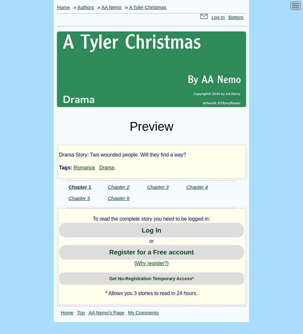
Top (81, 312)
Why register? (151, 263)
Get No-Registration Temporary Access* (151, 278)
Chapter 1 (80, 187)
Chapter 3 (158, 187)
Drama (106, 167)
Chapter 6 (118, 198)
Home (63, 7)
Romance (84, 167)
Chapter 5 (79, 198)
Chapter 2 (118, 187)
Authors (85, 7)
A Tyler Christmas (147, 7)
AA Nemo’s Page (106, 312)
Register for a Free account (151, 252)
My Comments (143, 312)
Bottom (236, 17)
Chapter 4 (197, 187)
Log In (218, 17)
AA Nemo (112, 7)
